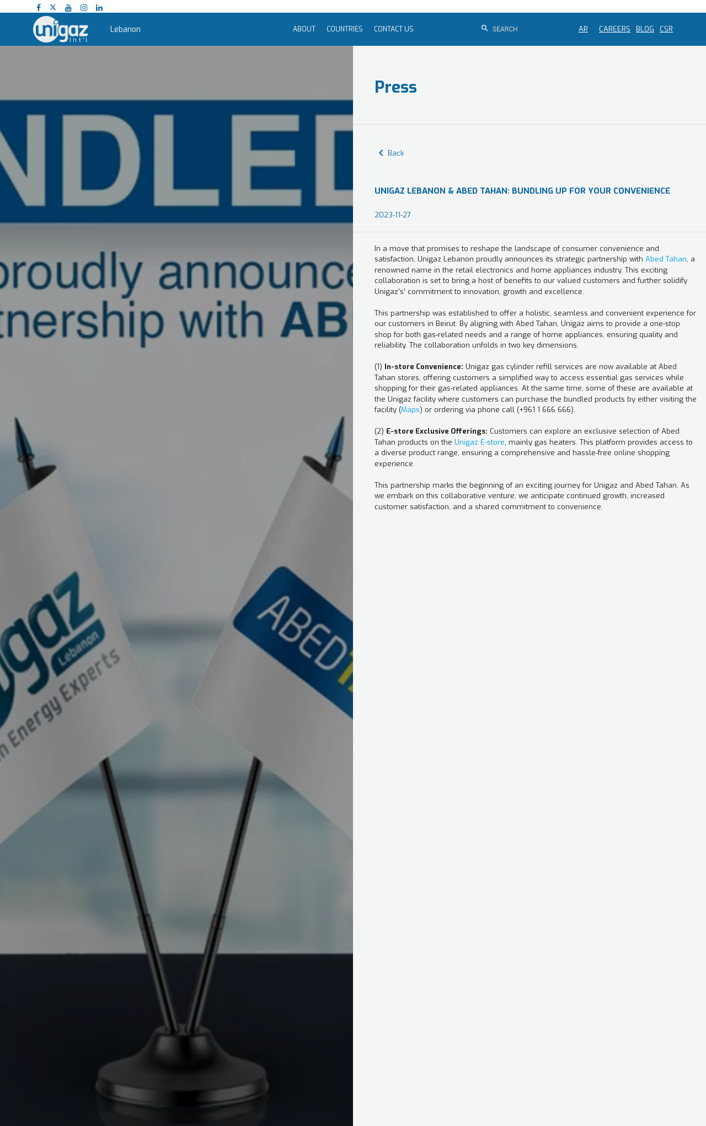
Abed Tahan (666, 259)
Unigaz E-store (479, 442)
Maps (410, 409)
